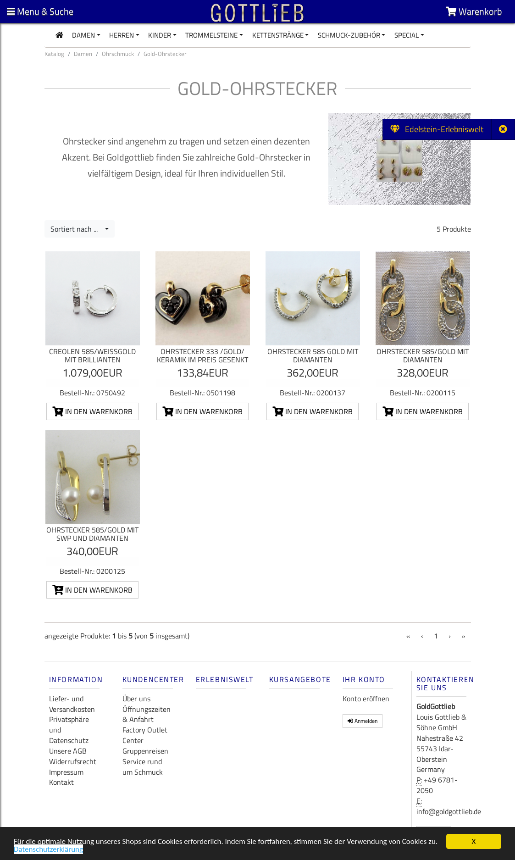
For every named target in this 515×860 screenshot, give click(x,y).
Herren (121, 35)
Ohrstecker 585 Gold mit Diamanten (312, 355)
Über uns (136, 698)
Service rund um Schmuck (142, 766)
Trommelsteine (211, 35)
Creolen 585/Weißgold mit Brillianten (92, 355)
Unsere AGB (68, 750)
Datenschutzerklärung (48, 850)
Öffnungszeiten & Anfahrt (146, 714)
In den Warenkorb (92, 411)
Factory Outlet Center (144, 735)
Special (406, 35)
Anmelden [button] (362, 720)
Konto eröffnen (366, 698)
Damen (83, 35)
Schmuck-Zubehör (349, 35)
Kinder (159, 35)
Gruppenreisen (145, 750)
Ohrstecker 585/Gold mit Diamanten (423, 355)
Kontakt (61, 782)
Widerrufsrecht (72, 761)
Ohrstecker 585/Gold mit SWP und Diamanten (92, 534)
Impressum (66, 771)
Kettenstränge (278, 35)
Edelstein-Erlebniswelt (436, 129)
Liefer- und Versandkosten (72, 704)
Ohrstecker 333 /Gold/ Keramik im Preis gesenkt (202, 355)
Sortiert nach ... (76, 228)
